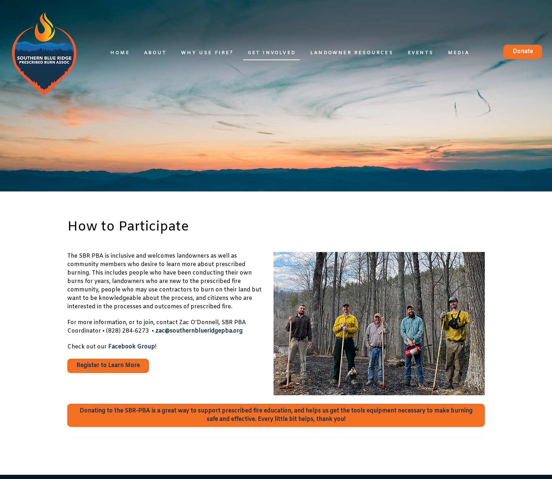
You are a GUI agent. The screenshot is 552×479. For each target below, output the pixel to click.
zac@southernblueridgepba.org (199, 331)
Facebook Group (131, 347)
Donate (523, 51)
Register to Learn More (108, 365)
